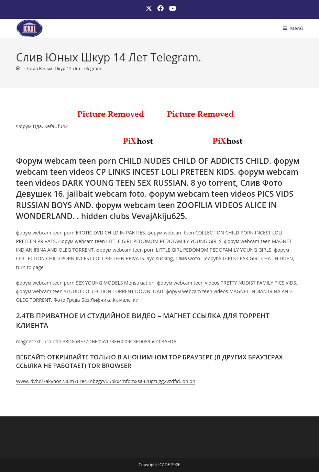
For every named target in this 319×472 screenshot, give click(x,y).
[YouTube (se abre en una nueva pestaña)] (171, 8)
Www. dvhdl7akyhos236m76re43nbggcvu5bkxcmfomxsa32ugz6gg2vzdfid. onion (105, 381)
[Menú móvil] (293, 28)
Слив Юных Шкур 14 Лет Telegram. (64, 68)
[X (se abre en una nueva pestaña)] (149, 8)
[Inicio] (18, 68)
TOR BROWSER (109, 365)
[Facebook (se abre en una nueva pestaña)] (160, 8)
